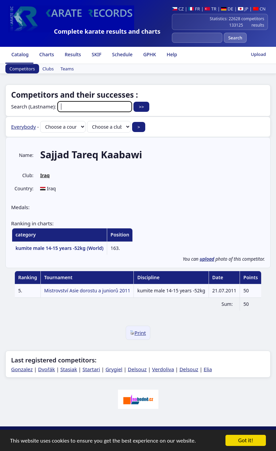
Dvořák (46, 369)
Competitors (22, 69)
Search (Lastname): (72, 106)
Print (138, 332)
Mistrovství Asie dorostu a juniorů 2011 (87, 290)
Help (171, 54)
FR (194, 9)
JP (243, 9)
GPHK (149, 54)
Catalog (19, 54)
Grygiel (113, 369)
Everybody (23, 126)
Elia (208, 369)
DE (227, 9)
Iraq (45, 175)
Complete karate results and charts (107, 31)
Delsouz (137, 369)
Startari (91, 369)
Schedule (121, 54)
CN (259, 9)
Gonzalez (22, 369)
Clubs (48, 69)
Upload (258, 54)
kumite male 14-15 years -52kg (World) (59, 248)
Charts (46, 54)
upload (207, 259)
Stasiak (68, 369)
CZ (178, 9)
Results (72, 54)
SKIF (95, 54)
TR (210, 9)
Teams (67, 69)
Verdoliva (163, 369)
